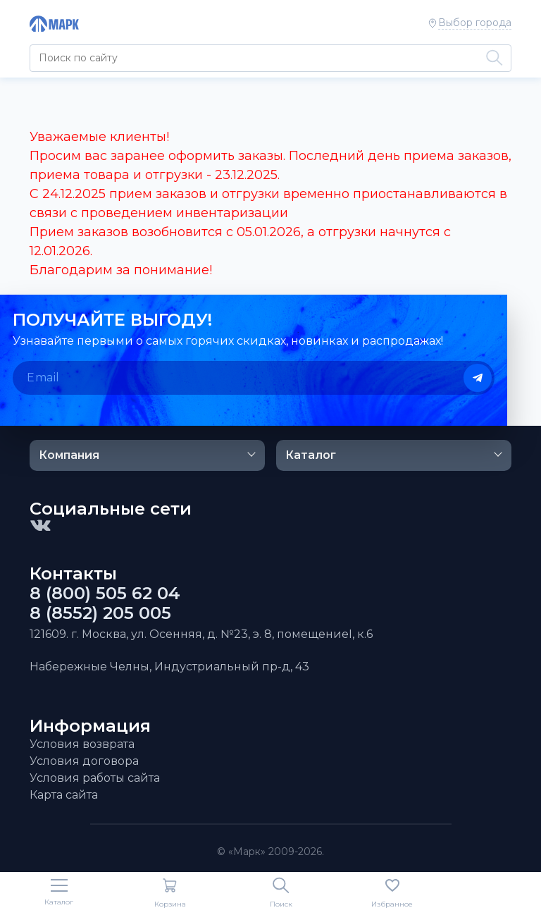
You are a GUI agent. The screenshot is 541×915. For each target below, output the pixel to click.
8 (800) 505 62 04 (105, 593)
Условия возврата (82, 744)
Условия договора (84, 761)
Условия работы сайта (95, 778)
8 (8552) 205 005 (100, 613)
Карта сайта (64, 795)
